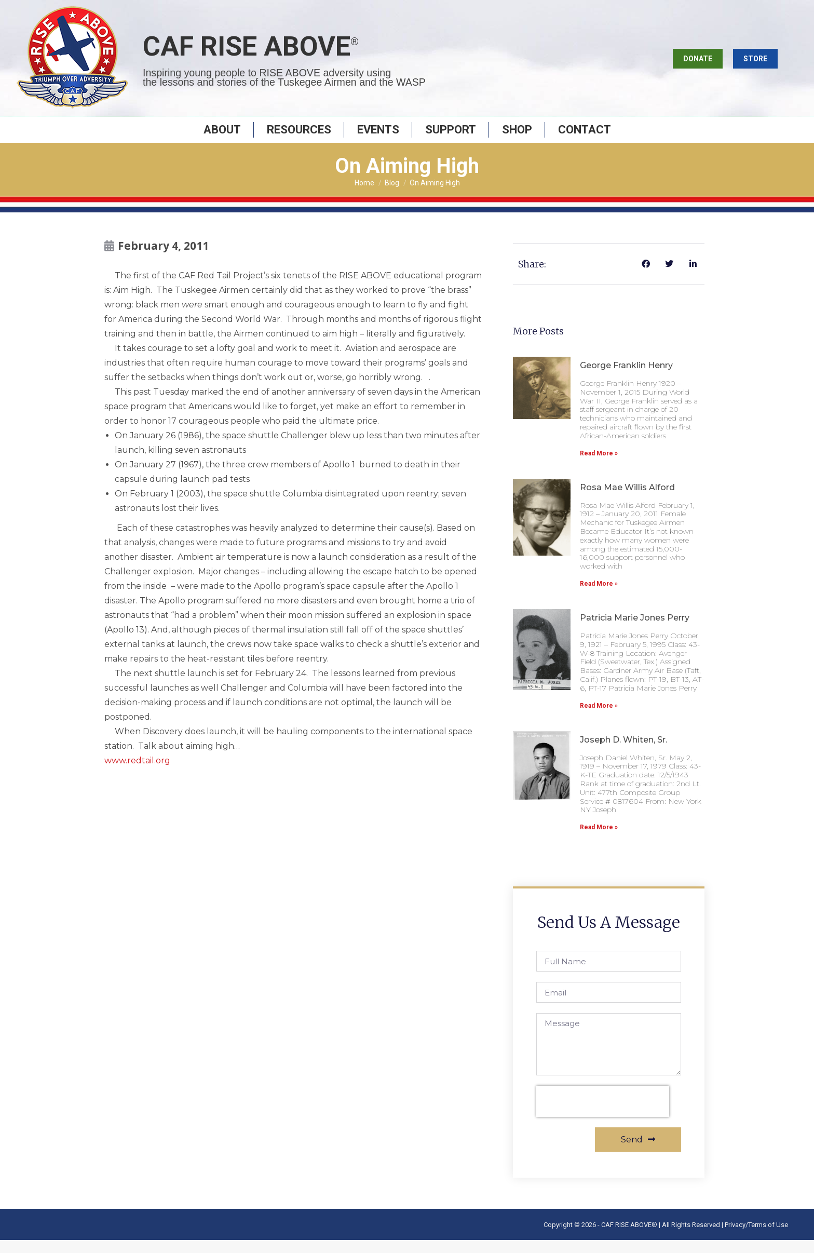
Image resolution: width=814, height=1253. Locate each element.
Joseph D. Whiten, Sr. (623, 753)
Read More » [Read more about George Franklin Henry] (599, 466)
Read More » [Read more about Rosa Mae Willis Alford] (599, 596)
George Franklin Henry (626, 378)
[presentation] (602, 1114)
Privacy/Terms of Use (756, 1238)
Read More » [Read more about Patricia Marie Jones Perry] (599, 718)
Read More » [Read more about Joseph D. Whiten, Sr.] (599, 840)
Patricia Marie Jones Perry (634, 631)
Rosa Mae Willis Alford (627, 500)
